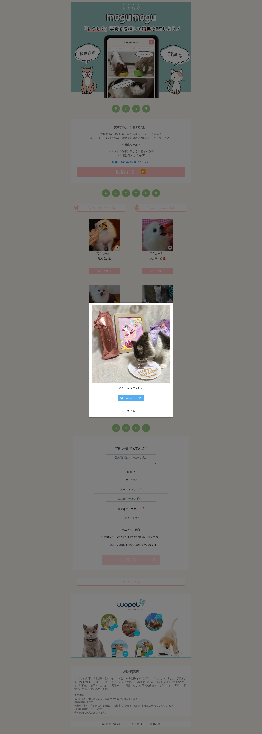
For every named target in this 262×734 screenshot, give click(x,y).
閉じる (128, 410)
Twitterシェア (130, 398)
